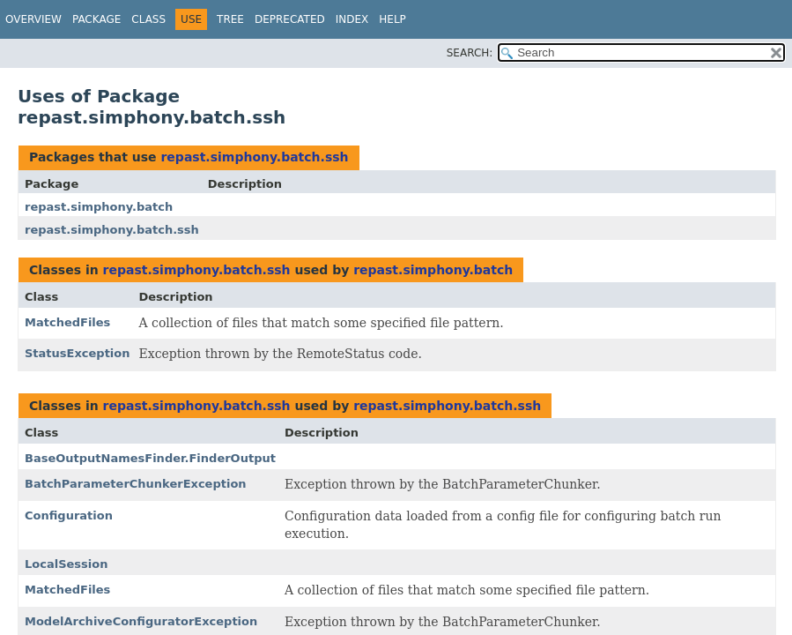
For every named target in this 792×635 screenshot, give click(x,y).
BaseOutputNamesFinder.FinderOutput (150, 458)
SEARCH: (470, 53)
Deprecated (290, 19)
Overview (33, 19)
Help (392, 19)
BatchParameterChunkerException (136, 483)
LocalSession (66, 564)
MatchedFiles (67, 322)
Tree (230, 19)
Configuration (69, 515)
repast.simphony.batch (99, 206)
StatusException (77, 353)
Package (96, 19)
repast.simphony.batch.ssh (254, 157)
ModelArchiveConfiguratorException (141, 621)
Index (352, 19)
